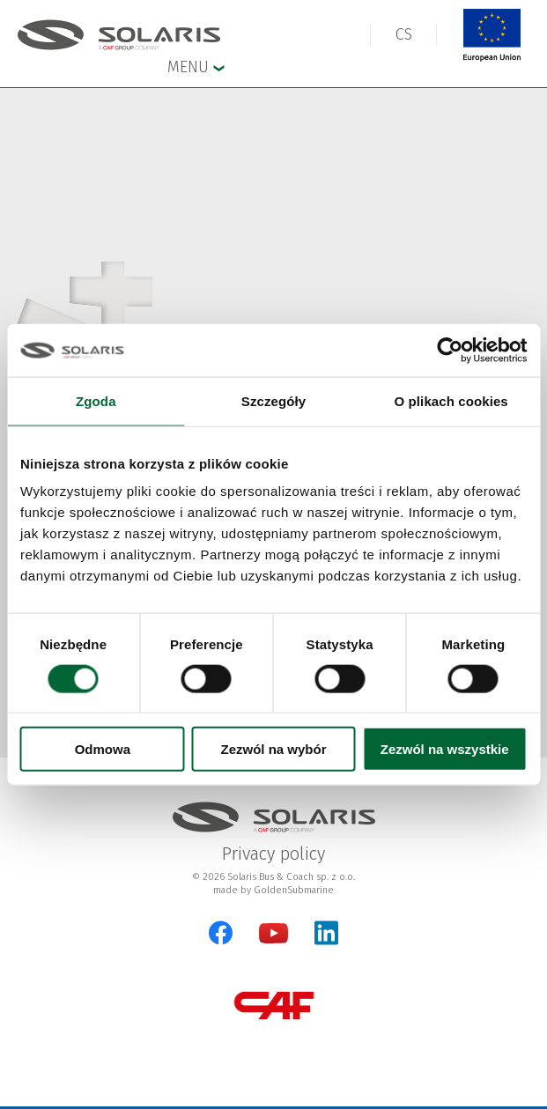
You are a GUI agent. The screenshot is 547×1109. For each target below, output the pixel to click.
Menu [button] (196, 66)
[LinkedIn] (326, 933)
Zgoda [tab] (96, 400)
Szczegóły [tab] (273, 400)
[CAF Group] (274, 1005)
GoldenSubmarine (294, 890)
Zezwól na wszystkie (445, 749)
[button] (403, 35)
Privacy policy (273, 853)
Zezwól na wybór (273, 749)
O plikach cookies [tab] (451, 400)
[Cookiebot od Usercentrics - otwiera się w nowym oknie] (450, 349)
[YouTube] (273, 939)
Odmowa (102, 749)
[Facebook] (221, 933)
